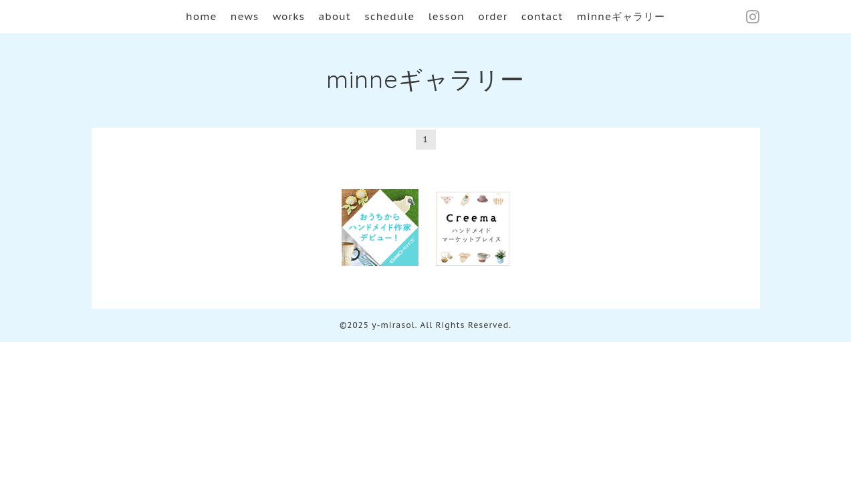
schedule (389, 16)
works (289, 16)
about (334, 16)
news (245, 16)
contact (542, 16)
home (201, 16)
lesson (447, 16)
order (492, 16)
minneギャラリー (621, 16)
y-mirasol (393, 325)
